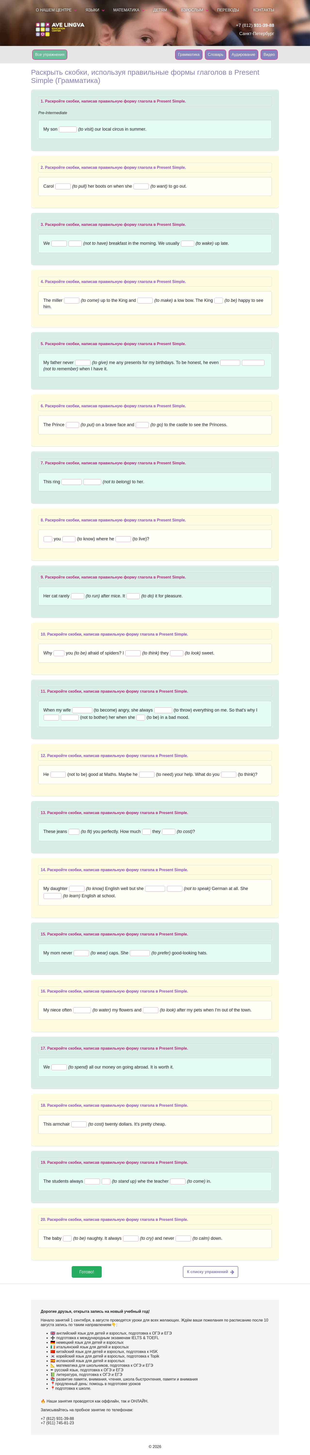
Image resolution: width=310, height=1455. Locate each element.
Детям (160, 10)
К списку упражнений (210, 1272)
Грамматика (189, 54)
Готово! (86, 1271)
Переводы (228, 10)
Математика (126, 10)
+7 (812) (255, 25)
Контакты (263, 10)
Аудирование (243, 54)
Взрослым (192, 10)
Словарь (215, 54)
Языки (92, 10)
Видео (269, 54)
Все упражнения (49, 54)
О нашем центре (53, 10)
